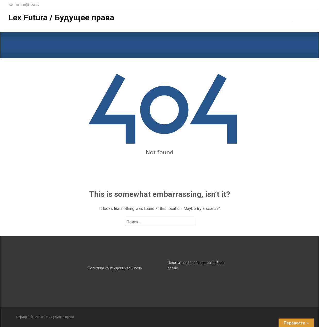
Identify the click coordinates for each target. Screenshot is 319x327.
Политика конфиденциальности (115, 268)
